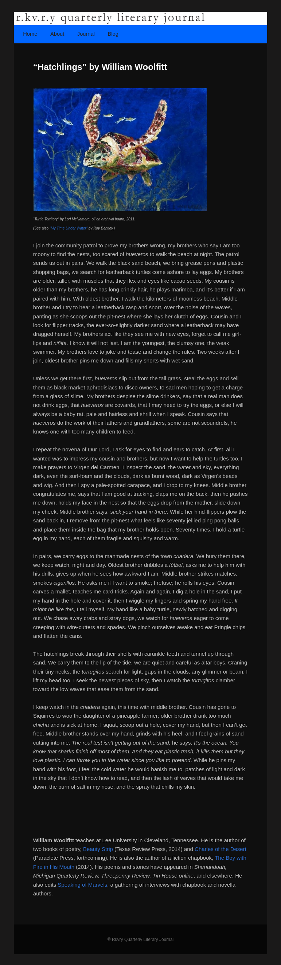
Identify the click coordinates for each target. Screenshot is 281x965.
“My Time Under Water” (68, 228)
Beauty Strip (98, 849)
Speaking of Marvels (82, 885)
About (57, 34)
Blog (113, 34)
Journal (86, 34)
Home (30, 34)
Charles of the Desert (220, 849)
